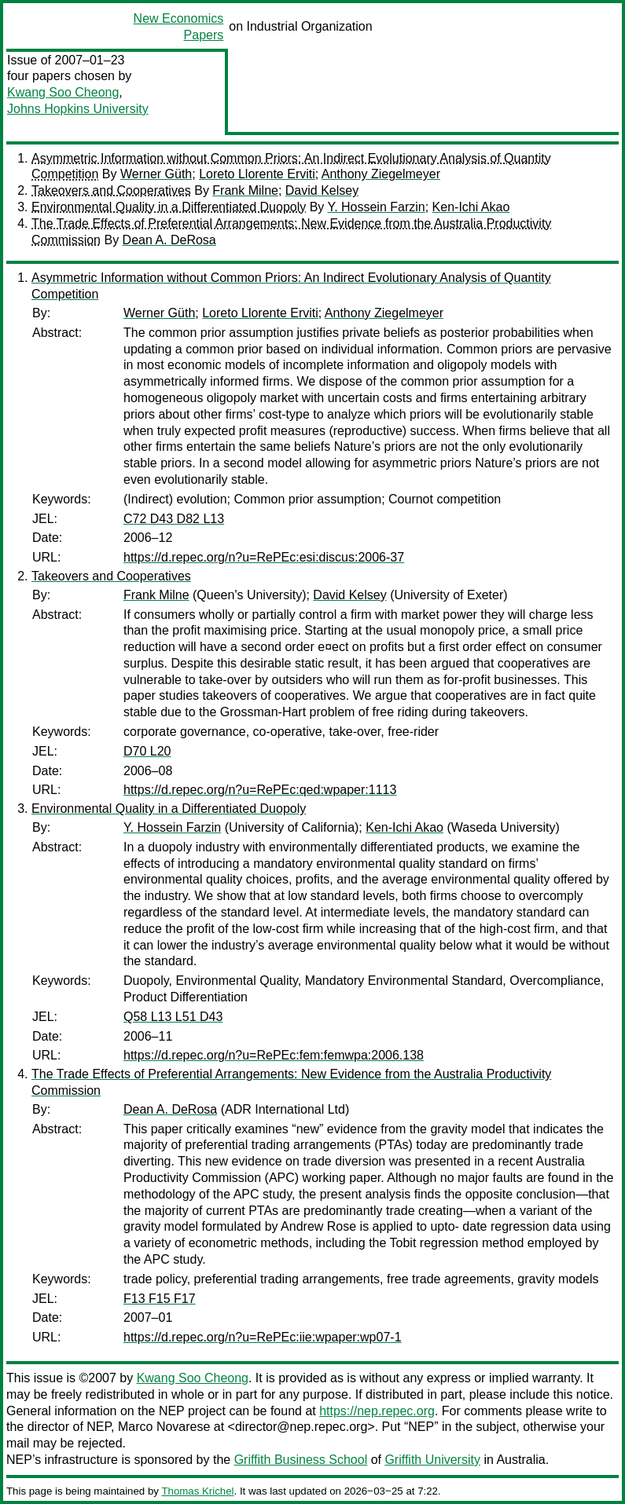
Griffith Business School (301, 1459)
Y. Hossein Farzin (376, 207)
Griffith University (432, 1459)
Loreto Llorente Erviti (257, 174)
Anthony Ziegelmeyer (381, 174)
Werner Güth (156, 174)
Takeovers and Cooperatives (111, 190)
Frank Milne (245, 190)
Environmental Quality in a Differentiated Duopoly (168, 207)
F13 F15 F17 (159, 1298)
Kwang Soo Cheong (63, 92)
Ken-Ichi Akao (471, 207)
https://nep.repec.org (377, 1411)
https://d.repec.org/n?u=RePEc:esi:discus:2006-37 (263, 557)
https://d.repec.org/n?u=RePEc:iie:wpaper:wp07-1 (262, 1337)
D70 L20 (147, 751)
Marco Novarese (164, 1426)
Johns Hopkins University (78, 108)
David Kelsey (321, 190)
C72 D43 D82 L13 (173, 518)
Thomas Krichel (197, 1491)
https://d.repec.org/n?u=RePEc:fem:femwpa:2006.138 (273, 1055)
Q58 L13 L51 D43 (172, 1016)
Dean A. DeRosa (169, 240)
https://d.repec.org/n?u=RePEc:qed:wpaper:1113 (259, 789)
